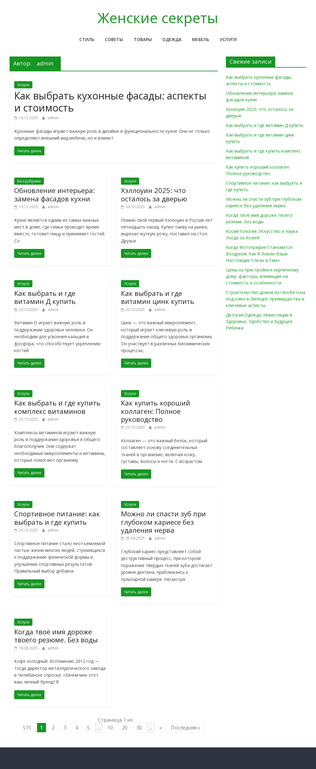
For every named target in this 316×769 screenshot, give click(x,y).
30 (139, 727)
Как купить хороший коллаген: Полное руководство (155, 411)
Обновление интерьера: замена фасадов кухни (54, 194)
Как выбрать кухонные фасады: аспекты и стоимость (110, 101)
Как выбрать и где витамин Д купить (45, 297)
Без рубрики (29, 181)
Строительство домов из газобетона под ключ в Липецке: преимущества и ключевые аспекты (265, 298)
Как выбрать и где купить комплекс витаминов (57, 406)
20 (124, 727)
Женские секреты (158, 17)
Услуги (228, 39)
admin (53, 117)
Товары (143, 39)
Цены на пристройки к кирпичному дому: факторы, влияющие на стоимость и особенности (262, 276)
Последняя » (185, 727)
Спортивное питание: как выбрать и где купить (57, 517)
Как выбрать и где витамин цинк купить (157, 297)
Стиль (86, 39)
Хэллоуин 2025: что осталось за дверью (154, 194)
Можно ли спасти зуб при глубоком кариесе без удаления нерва (163, 522)
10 (110, 727)
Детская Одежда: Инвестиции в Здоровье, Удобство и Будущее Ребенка (259, 321)
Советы (114, 39)
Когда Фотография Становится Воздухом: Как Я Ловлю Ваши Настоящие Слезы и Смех (259, 253)
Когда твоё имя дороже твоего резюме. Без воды (56, 635)
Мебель (200, 39)
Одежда (171, 39)
